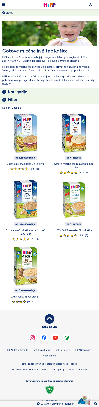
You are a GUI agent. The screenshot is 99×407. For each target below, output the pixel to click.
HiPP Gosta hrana (41, 349)
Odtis (71, 369)
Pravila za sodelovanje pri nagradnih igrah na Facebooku (49, 363)
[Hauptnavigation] (4, 4)
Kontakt (83, 369)
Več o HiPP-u (49, 355)
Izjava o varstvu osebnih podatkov (29, 369)
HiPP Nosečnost (83, 349)
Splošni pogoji (57, 369)
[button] (90, 4)
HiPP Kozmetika (62, 349)
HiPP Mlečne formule (17, 349)
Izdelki (9, 12)
